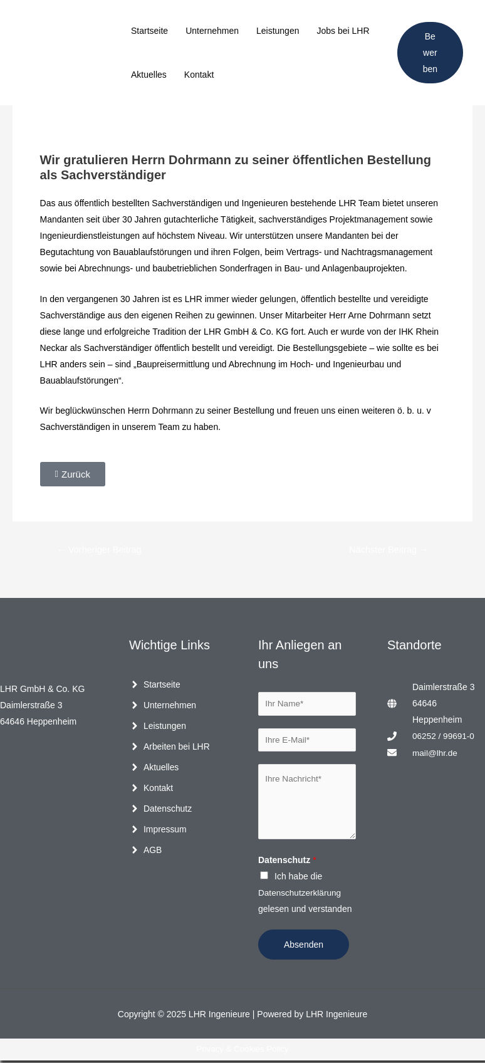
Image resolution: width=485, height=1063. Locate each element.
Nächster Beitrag (387, 550)
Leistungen (278, 31)
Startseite (149, 31)
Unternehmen (212, 31)
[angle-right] (154, 685)
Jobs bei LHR (342, 31)
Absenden (303, 947)
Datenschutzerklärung (300, 895)
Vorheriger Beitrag (100, 550)
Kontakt (199, 75)
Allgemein (57, 122)
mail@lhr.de (435, 753)
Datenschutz (287, 862)
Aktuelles (149, 75)
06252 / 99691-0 (444, 736)
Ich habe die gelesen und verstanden (305, 895)
